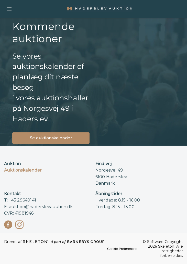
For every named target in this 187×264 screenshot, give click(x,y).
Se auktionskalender (51, 137)
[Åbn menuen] (9, 9)
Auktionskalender (23, 170)
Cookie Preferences (122, 249)
